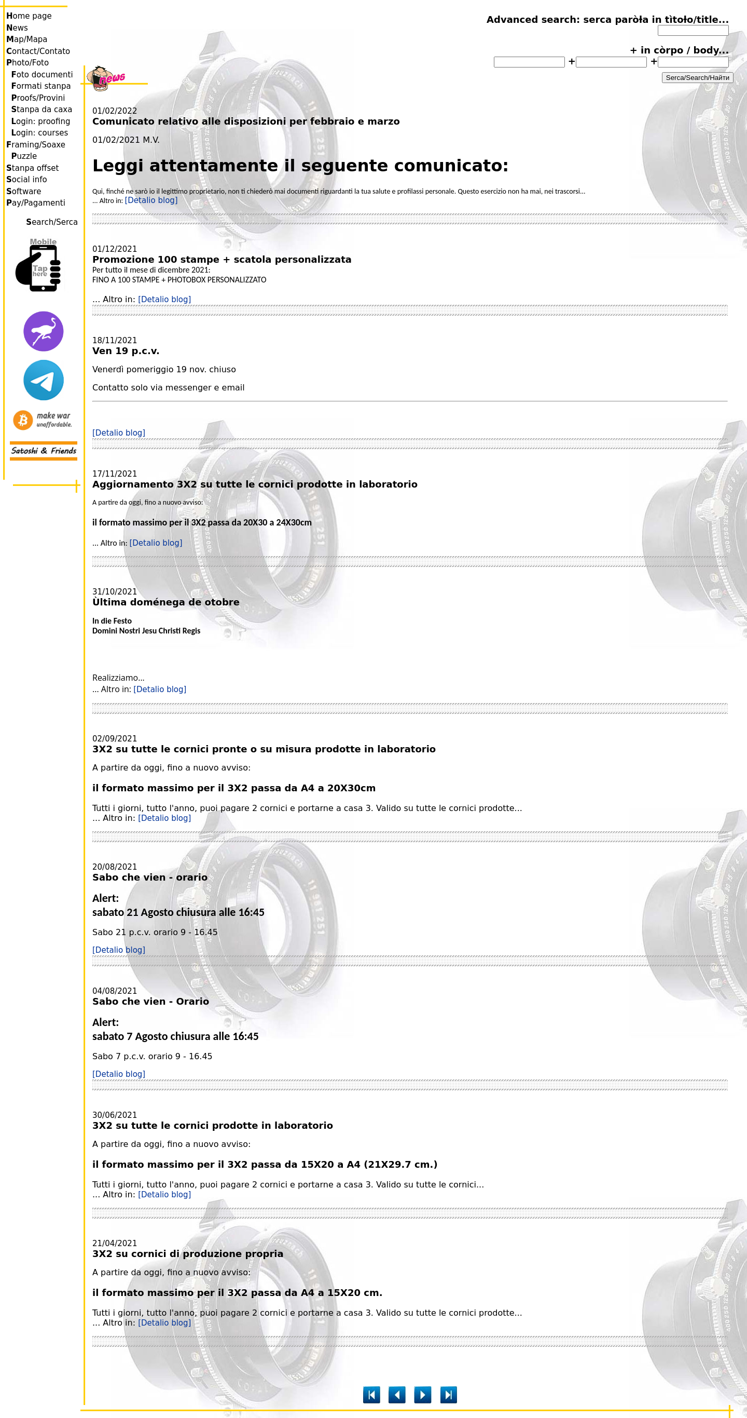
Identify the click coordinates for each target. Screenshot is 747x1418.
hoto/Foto (27, 62)
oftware (23, 191)
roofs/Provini (38, 98)
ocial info (26, 179)
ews (17, 28)
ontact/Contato (38, 51)
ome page (29, 16)
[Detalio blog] (151, 200)
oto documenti (42, 74)
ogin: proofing (41, 121)
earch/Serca (53, 222)
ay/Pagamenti (35, 203)
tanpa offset (32, 168)
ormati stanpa (41, 86)
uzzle (24, 156)
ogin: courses (39, 133)
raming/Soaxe (35, 145)
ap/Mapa (27, 39)
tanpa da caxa (42, 109)
